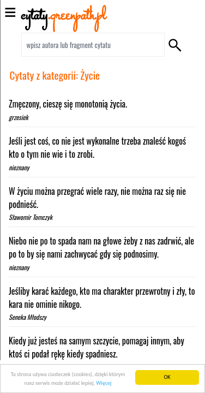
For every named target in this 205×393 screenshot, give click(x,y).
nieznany (19, 167)
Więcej (103, 383)
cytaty (63, 16)
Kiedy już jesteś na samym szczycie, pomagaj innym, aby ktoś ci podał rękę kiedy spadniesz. (96, 347)
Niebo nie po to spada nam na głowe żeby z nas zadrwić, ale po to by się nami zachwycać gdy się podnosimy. (101, 247)
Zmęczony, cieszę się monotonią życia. (68, 103)
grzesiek (18, 117)
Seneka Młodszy (27, 316)
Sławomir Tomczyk (30, 217)
